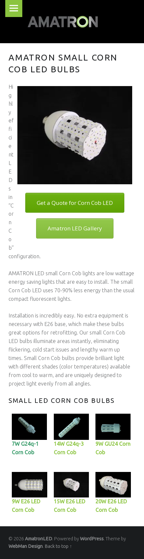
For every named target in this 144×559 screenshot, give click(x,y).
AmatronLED (38, 538)
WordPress (92, 538)
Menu (13, 8)
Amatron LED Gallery (75, 228)
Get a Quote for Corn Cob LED (75, 203)
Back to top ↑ (58, 546)
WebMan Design (26, 546)
